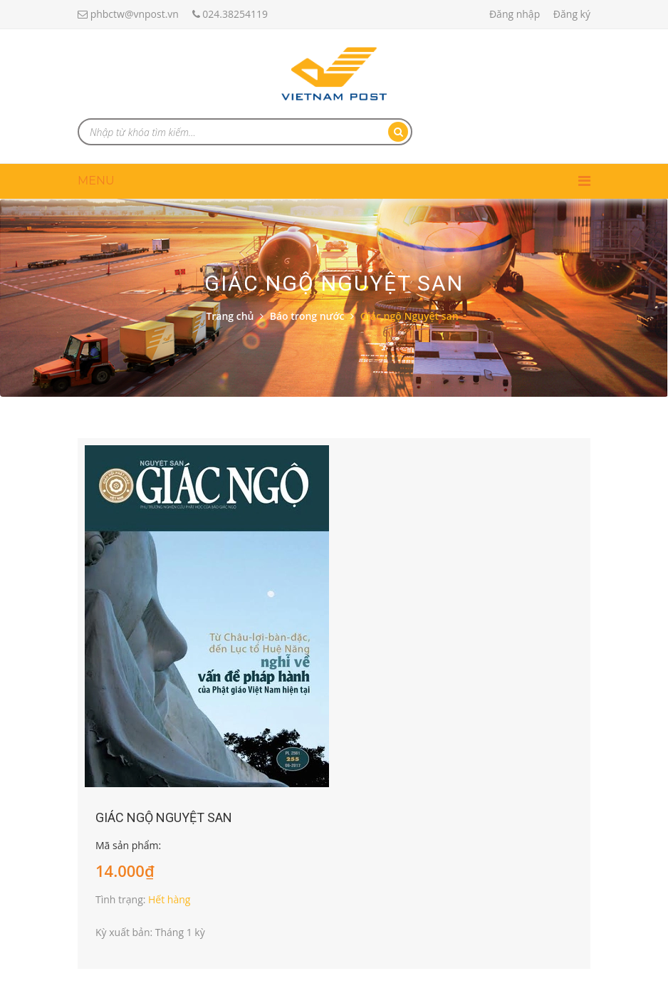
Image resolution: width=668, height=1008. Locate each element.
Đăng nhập (514, 14)
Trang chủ (230, 316)
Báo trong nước (307, 316)
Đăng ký (571, 14)
